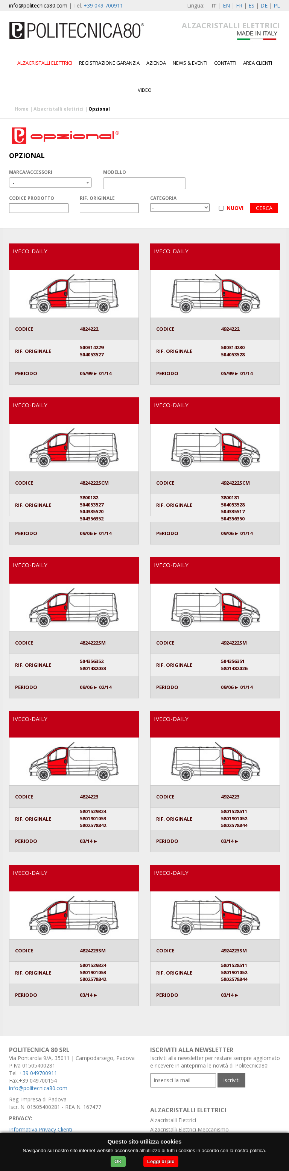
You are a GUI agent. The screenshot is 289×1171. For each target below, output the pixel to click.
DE (264, 5)
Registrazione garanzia (109, 62)
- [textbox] (13, 182)
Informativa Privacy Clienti (40, 1129)
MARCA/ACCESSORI (30, 172)
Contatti (225, 62)
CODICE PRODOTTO (31, 198)
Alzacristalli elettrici (44, 62)
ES (251, 5)
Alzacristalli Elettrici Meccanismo (189, 1129)
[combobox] (50, 182)
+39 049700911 (38, 1073)
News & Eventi (190, 62)
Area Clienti (257, 62)
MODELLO (114, 172)
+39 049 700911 (103, 5)
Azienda (156, 62)
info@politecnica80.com (38, 5)
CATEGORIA (163, 198)
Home (22, 109)
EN (226, 5)
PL (277, 5)
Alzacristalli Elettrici (173, 1120)
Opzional (99, 109)
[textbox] (107, 183)
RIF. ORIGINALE (97, 198)
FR (239, 5)
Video (145, 90)
